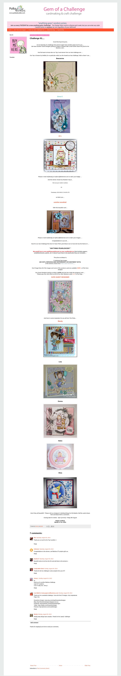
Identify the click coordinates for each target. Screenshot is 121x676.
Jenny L (36, 579)
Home (10, 30)
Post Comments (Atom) (43, 669)
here (74, 274)
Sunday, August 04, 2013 (50, 569)
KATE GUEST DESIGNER (60, 277)
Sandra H (36, 559)
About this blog (51, 30)
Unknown (36, 549)
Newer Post (33, 666)
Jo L (60, 136)
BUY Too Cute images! (20, 30)
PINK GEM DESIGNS (67, 264)
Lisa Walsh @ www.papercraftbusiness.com (46, 593)
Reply (35, 544)
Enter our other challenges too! (36, 30)
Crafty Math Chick (39, 569)
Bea (35, 538)
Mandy (60, 322)
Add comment (34, 623)
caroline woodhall (60, 203)
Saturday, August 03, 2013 (43, 538)
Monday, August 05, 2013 (65, 593)
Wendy (36, 614)
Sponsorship (60, 30)
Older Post (87, 666)
